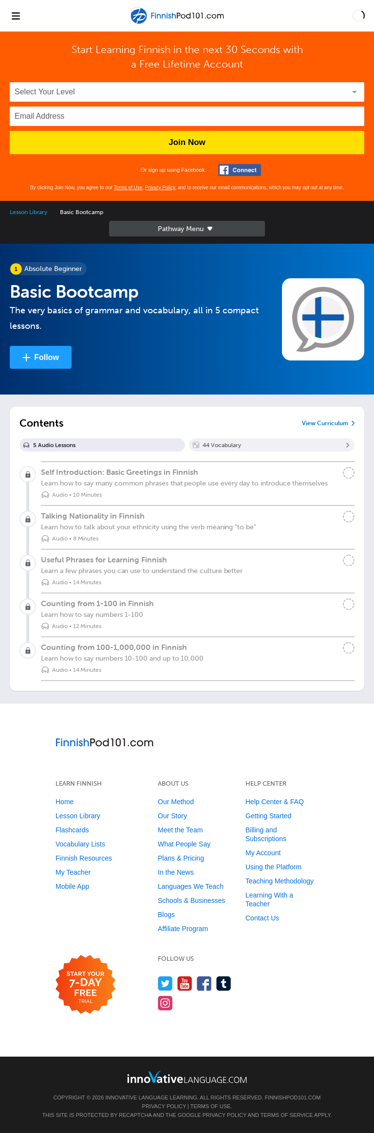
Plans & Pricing (181, 858)
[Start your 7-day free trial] (85, 985)
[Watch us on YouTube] (184, 983)
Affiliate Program (183, 929)
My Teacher (73, 872)
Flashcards (72, 830)
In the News (176, 872)
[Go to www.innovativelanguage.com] (187, 1076)
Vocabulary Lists (80, 844)
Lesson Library (28, 212)
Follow (46, 357)
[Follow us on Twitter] (165, 983)
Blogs (166, 914)
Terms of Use (127, 187)
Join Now (187, 142)
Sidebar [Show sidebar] (187, 228)
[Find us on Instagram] (165, 1002)
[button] (359, 15)
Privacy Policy (160, 187)
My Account (262, 853)
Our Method (176, 802)
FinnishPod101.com (293, 1097)
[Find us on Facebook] (204, 983)
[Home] (178, 22)
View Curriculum (325, 423)
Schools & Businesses (191, 900)
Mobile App (72, 886)
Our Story (172, 816)
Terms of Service (287, 1115)
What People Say (184, 844)
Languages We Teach (191, 886)
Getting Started (268, 816)
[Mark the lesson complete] (349, 473)
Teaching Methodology (279, 881)
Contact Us (262, 918)
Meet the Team (180, 830)
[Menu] (15, 15)
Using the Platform (273, 867)
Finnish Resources (84, 858)
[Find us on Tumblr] (223, 983)
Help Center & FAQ (274, 802)
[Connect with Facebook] (239, 170)
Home (65, 802)
